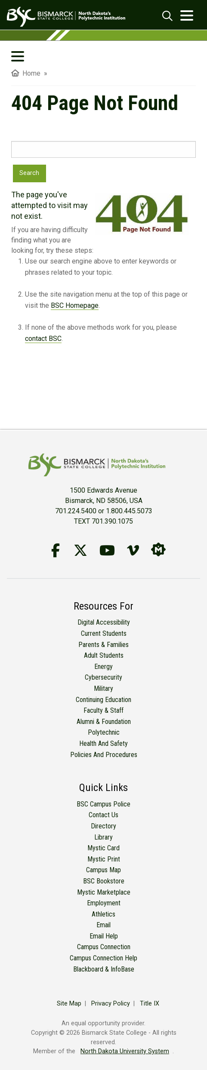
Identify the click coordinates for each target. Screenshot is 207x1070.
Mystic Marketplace (103, 892)
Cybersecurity (103, 677)
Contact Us (103, 815)
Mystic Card (103, 848)
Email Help (104, 936)
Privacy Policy (110, 1003)
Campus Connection (103, 947)
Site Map (69, 1003)
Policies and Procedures (103, 755)
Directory (103, 826)
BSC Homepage (75, 305)
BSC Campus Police (103, 804)
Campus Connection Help (103, 958)
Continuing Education (103, 700)
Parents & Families (103, 645)
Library (103, 837)
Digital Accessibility (103, 622)
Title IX (149, 1003)
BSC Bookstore (103, 881)
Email (103, 925)
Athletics (103, 914)
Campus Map (103, 870)
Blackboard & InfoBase (103, 969)
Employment (103, 903)
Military (103, 688)
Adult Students (104, 655)
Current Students (104, 633)
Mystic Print (103, 859)
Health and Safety (103, 743)
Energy (103, 666)
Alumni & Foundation (104, 721)
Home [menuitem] (25, 73)
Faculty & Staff (103, 710)
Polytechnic (104, 732)
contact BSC (43, 338)
